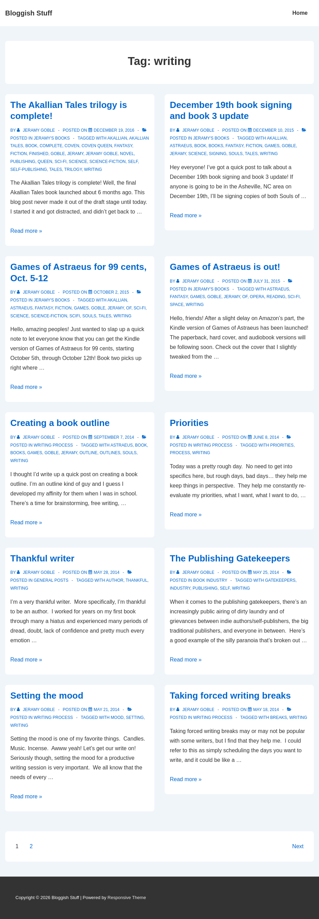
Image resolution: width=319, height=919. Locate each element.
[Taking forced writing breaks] (266, 709)
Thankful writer (42, 558)
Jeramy (75, 153)
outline (88, 452)
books (216, 145)
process (180, 452)
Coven (72, 145)
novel (127, 153)
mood (117, 717)
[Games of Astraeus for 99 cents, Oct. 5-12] (111, 292)
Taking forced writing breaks (230, 695)
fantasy (123, 145)
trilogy (73, 169)
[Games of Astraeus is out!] (266, 281)
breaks (278, 717)
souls (236, 153)
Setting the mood (46, 695)
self (133, 161)
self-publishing (28, 169)
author (114, 580)
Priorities (189, 423)
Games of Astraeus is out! (225, 267)
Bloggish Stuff (28, 13)
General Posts (51, 580)
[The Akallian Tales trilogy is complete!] (114, 130)
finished (38, 153)
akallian (117, 138)
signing (218, 153)
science (78, 161)
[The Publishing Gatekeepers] (266, 572)
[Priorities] (266, 437)
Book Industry (210, 580)
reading (275, 296)
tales (55, 169)
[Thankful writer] (107, 572)
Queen (44, 161)
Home (300, 13)
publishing (22, 161)
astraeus (181, 145)
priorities (282, 445)
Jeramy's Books (52, 138)
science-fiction (107, 161)
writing (93, 169)
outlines (110, 452)
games (272, 145)
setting (135, 717)
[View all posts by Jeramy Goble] (36, 130)
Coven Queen (96, 145)
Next (298, 846)
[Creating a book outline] (114, 437)
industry (180, 588)
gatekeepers (280, 580)
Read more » (26, 231)
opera (257, 296)
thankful (136, 580)
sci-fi (61, 161)
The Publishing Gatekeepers (230, 558)
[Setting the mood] (107, 709)
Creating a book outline (60, 423)
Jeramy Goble (102, 153)
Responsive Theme (127, 897)
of (128, 308)
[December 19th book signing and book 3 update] (273, 130)
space (177, 304)
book (31, 145)
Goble (58, 153)
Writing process (53, 445)
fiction (18, 153)
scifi (74, 316)
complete (51, 145)
